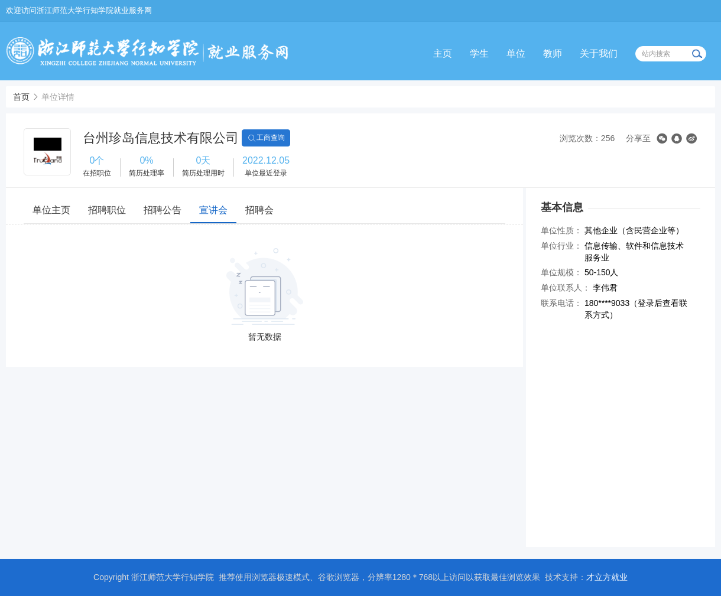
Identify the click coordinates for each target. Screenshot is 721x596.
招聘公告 (162, 210)
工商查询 (266, 138)
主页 (442, 53)
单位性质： (561, 230)
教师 (552, 53)
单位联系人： (565, 287)
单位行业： (561, 245)
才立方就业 (607, 577)
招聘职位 (107, 210)
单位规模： (561, 272)
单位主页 (51, 210)
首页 (21, 97)
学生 (479, 53)
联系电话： (561, 303)
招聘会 (259, 210)
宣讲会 (213, 210)
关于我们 (599, 53)
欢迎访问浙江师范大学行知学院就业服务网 (79, 10)
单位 (515, 53)
